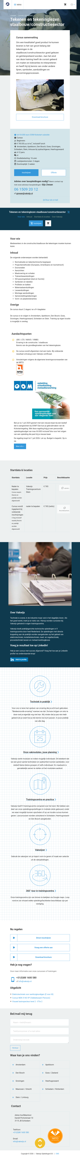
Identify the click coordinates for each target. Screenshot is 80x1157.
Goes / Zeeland (51, 1073)
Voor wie (21, 217)
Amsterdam (20, 1065)
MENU (18, 4)
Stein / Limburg (22, 1097)
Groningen (20, 1081)
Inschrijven (26, 172)
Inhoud (29, 217)
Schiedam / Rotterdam (54, 1089)
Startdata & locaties (42, 217)
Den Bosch (20, 1073)
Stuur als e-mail (50, 200)
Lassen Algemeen (25, 15)
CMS (57, 1154)
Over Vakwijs (57, 217)
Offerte (54, 172)
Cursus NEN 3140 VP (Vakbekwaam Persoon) (31, 998)
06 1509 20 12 (26, 189)
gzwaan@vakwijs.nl (24, 193)
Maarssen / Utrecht (24, 1089)
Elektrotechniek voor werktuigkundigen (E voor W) (32, 994)
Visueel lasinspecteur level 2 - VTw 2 (27, 1001)
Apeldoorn (49, 1065)
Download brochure (40, 117)
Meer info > (20, 446)
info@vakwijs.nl (25, 981)
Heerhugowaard (52, 1081)
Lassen (13, 15)
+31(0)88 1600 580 (26, 977)
